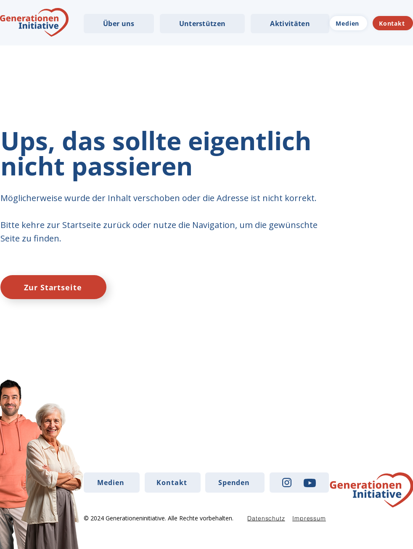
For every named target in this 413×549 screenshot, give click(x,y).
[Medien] (348, 23)
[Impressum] (309, 518)
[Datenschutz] (266, 518)
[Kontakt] (393, 23)
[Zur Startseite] (53, 287)
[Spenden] (235, 482)
